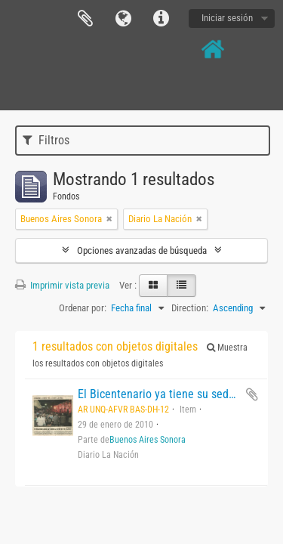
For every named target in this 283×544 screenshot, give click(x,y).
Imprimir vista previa (62, 285)
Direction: (189, 308)
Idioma (123, 19)
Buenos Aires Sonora (147, 439)
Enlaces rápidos (161, 19)
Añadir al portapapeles (252, 394)
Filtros (46, 140)
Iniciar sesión (227, 17)
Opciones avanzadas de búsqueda (142, 250)
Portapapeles (85, 19)
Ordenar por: (82, 308)
